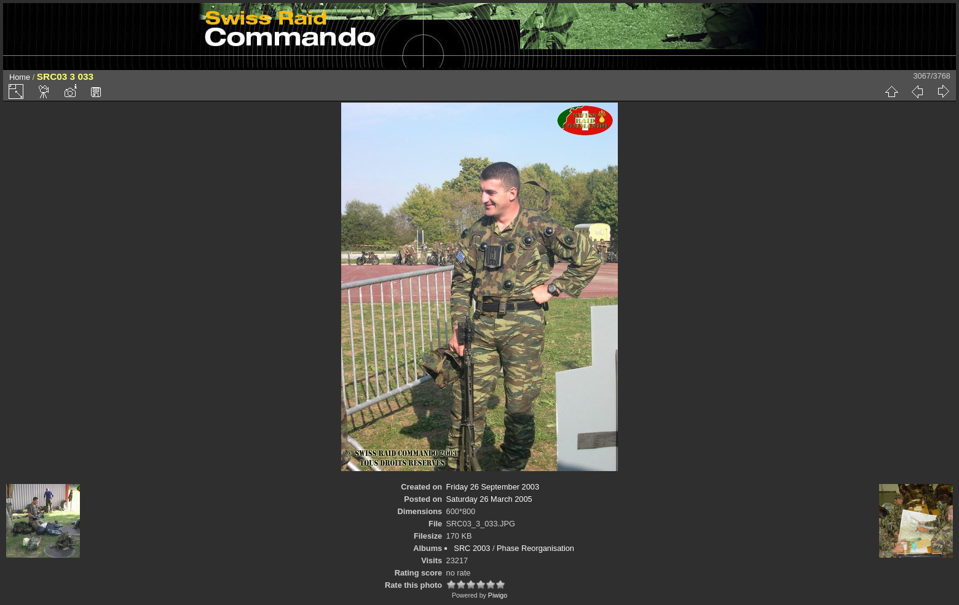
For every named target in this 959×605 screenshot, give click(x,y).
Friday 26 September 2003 (493, 486)
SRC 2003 (472, 548)
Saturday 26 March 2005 (489, 499)
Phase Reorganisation (535, 548)
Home (19, 77)
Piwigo (497, 595)
